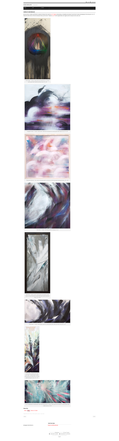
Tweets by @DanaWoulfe (53, 425)
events (38, 413)
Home (25, 7)
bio (33, 7)
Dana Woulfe (27, 4)
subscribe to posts (54, 433)
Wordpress (57, 432)
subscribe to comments (65, 433)
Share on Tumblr (34, 410)
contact (42, 7)
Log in (59, 436)
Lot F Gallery (53, 14)
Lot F (54, 15)
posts (88, 2)
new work (42, 413)
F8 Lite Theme (66, 432)
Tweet (25, 410)
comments (93, 2)
